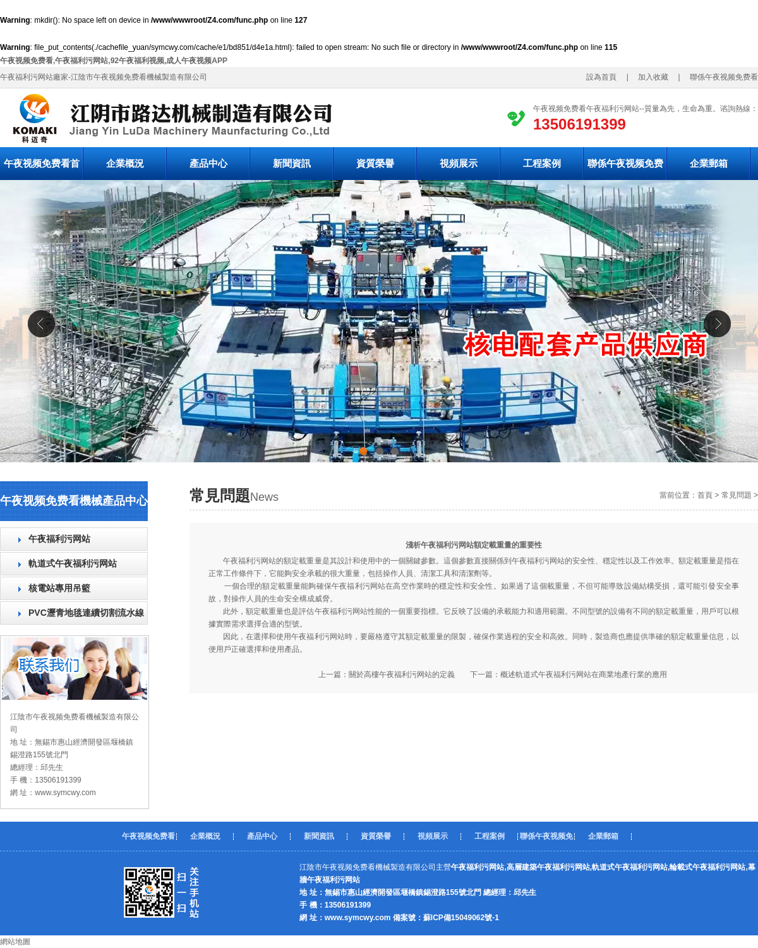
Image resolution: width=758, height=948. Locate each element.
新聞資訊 (292, 163)
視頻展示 (459, 163)
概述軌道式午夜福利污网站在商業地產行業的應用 (583, 674)
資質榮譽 (375, 163)
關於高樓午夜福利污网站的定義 (402, 674)
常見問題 (736, 495)
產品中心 (208, 163)
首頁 (705, 495)
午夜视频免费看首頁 (42, 169)
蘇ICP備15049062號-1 (461, 917)
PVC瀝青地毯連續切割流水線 (86, 613)
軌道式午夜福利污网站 (72, 563)
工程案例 (542, 163)
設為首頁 (605, 77)
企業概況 (125, 163)
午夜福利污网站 (59, 539)
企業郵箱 (709, 163)
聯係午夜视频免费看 (625, 169)
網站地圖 (15, 941)
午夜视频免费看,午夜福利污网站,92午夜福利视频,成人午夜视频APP (113, 60)
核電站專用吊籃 (59, 588)
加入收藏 (649, 77)
